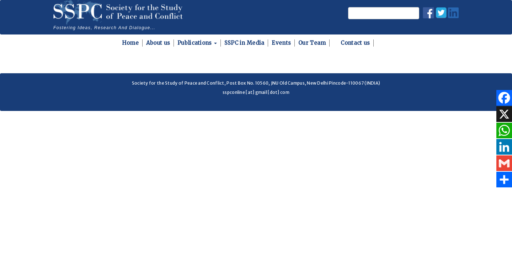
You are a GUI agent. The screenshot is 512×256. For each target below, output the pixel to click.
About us (158, 42)
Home (130, 42)
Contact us (355, 42)
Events (281, 42)
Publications (197, 42)
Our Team (312, 42)
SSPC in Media (244, 42)
